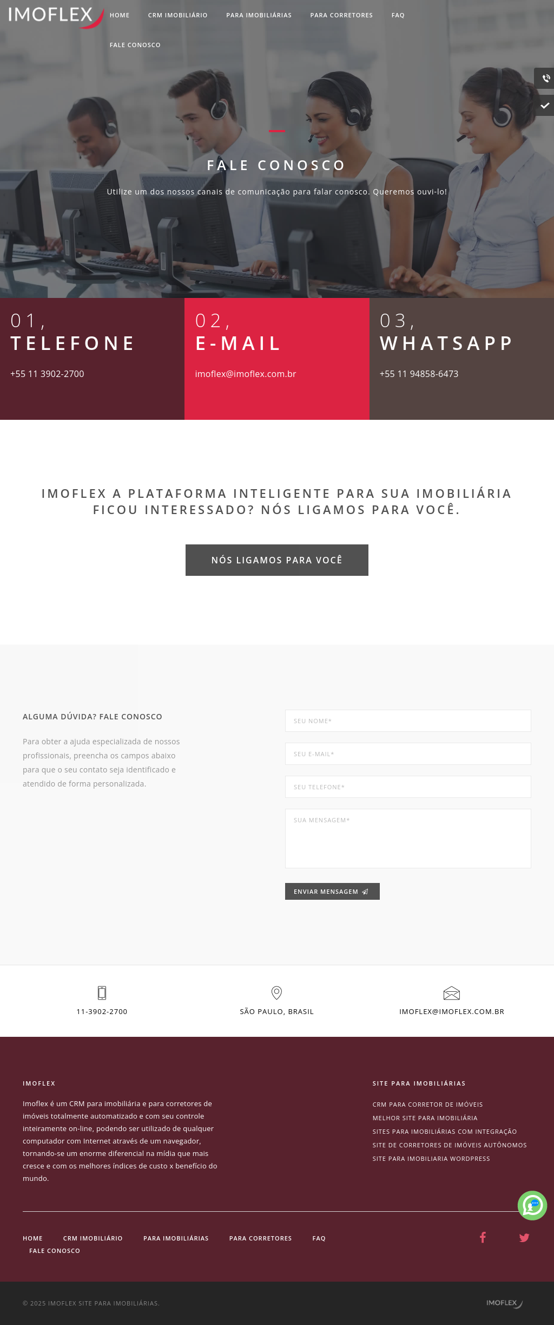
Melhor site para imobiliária (425, 1118)
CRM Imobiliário (93, 1238)
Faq (398, 15)
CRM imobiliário (178, 15)
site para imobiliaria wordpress (432, 1158)
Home (120, 15)
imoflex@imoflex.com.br (451, 1011)
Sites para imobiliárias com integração (445, 1131)
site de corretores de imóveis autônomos (450, 1145)
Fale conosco (135, 45)
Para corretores (342, 15)
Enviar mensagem (331, 891)
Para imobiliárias (259, 15)
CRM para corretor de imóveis (428, 1104)
